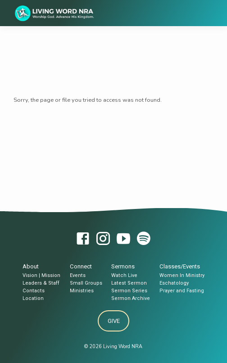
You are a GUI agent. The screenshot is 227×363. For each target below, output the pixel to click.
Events (78, 275)
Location (33, 298)
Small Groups (86, 283)
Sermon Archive (130, 298)
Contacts (34, 291)
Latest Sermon (129, 283)
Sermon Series (129, 291)
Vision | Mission (41, 275)
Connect (81, 266)
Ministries (82, 291)
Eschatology (174, 283)
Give (113, 321)
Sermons (123, 266)
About (31, 266)
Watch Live (124, 275)
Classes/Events (179, 266)
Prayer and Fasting (181, 291)
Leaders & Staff (41, 283)
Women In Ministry (181, 275)
